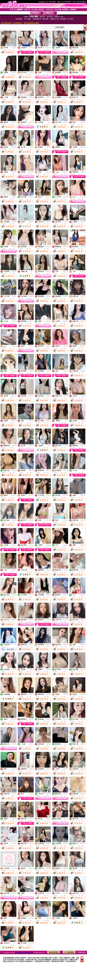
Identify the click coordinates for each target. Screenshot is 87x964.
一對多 (66, 47)
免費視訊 (14, 47)
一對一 (49, 122)
